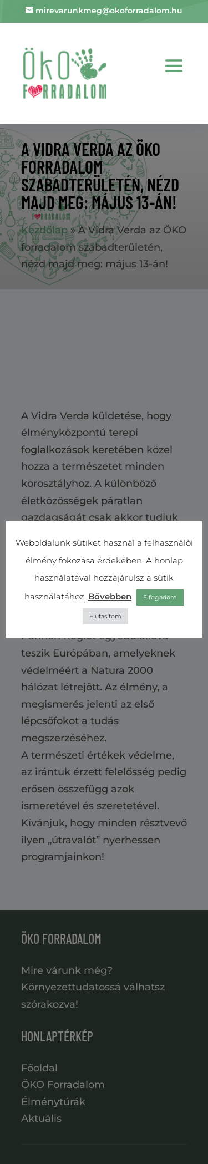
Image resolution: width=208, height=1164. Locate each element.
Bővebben (109, 596)
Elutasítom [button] (105, 616)
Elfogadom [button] (160, 597)
